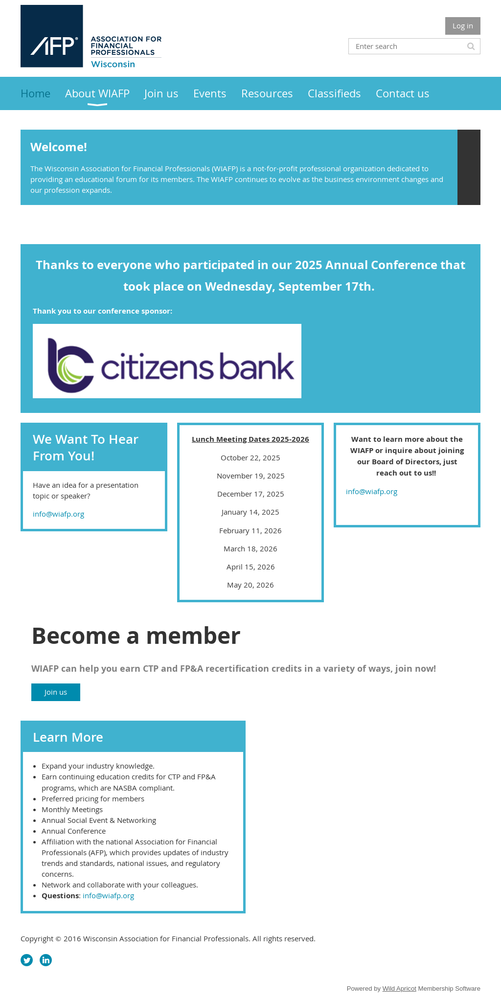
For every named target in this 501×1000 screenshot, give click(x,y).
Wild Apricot (399, 988)
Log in (463, 25)
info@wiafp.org (58, 514)
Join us (56, 692)
